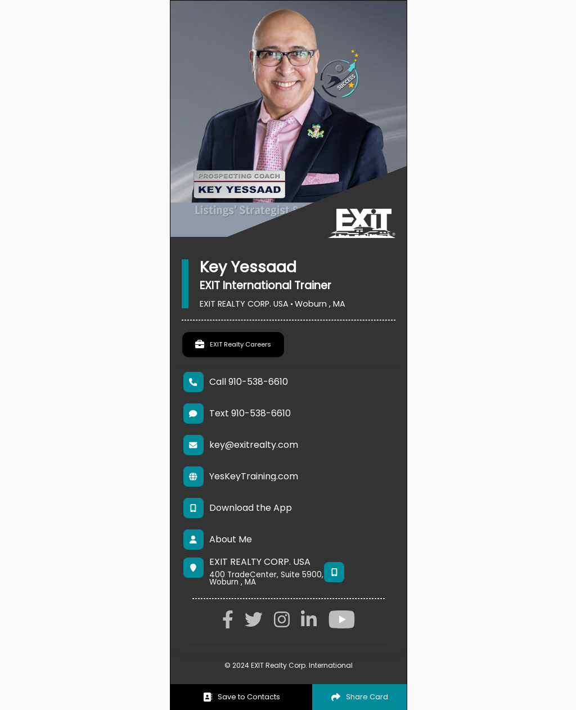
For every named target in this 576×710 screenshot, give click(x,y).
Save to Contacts (241, 697)
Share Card (359, 697)
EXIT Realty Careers (233, 344)
